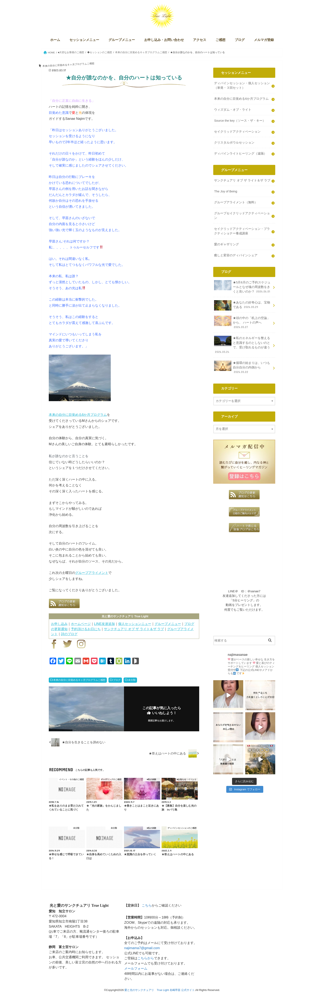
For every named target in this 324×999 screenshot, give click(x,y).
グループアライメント (91, 572)
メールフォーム (135, 968)
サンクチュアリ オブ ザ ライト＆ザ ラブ (134, 629)
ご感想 (220, 40)
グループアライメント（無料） (235, 202)
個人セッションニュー (134, 624)
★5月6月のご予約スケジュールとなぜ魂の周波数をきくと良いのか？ (242, 287)
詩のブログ (69, 634)
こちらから (145, 958)
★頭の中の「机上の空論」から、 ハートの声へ (242, 322)
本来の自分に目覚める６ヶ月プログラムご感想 (79, 680)
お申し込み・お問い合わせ (164, 40)
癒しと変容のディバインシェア (235, 255)
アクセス (199, 40)
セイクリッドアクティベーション (237, 131)
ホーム (55, 40)
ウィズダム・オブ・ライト (232, 109)
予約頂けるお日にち (86, 629)
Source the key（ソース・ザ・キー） (240, 120)
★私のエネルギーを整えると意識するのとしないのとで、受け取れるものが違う (242, 345)
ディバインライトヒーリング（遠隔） (240, 153)
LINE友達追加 (104, 624)
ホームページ (81, 624)
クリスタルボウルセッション (234, 142)
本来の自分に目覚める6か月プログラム (78, 414)
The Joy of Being (225, 191)
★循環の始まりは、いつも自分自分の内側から (242, 367)
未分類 (132, 680)
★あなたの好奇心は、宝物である (242, 305)
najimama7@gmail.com (142, 948)
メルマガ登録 (264, 40)
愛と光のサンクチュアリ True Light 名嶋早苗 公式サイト (159, 990)
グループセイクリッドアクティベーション (242, 215)
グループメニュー (121, 40)
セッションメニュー (84, 40)
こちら (147, 905)
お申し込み (59, 624)
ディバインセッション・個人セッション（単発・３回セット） (242, 85)
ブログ (240, 40)
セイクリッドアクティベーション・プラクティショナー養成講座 (242, 231)
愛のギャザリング (226, 244)
